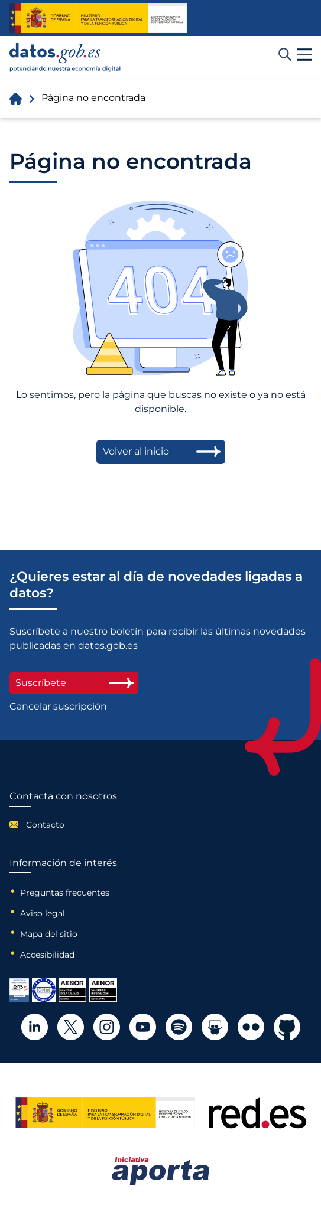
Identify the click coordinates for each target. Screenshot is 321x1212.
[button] (304, 55)
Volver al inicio (136, 451)
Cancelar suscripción (58, 706)
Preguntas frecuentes (64, 892)
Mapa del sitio (48, 934)
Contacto (45, 824)
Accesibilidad (47, 954)
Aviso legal (42, 913)
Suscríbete (73, 682)
